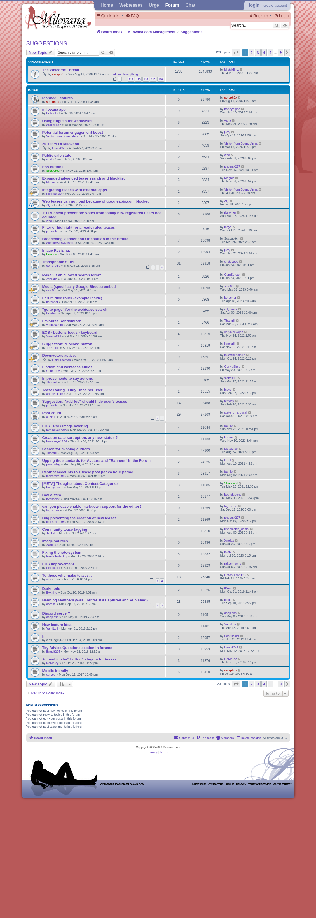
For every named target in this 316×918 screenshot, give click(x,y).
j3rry (227, 132)
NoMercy (52, 663)
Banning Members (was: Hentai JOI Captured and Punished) (95, 600)
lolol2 (227, 552)
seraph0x (58, 74)
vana (227, 120)
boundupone (232, 494)
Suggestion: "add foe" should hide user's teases (84, 401)
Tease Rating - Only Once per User (72, 390)
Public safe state (56, 155)
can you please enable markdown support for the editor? (92, 506)
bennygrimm (54, 487)
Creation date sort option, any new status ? (80, 437)
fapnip (228, 425)
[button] (236, 52)
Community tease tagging (64, 529)
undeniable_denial (236, 529)
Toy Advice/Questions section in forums (77, 648)
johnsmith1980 (56, 475)
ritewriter (230, 212)
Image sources (55, 541)
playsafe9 (52, 231)
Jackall (51, 533)
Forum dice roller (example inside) (72, 298)
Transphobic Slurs (58, 262)
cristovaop (231, 261)
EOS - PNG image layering (65, 426)
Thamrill (229, 320)
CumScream (232, 274)
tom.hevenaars (56, 430)
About (229, 784)
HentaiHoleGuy (56, 556)
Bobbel (51, 113)
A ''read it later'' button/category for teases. (80, 659)
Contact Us (215, 784)
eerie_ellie (53, 265)
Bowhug (51, 313)
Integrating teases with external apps (74, 190)
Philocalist (53, 567)
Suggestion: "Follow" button (67, 344)
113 (138, 79)
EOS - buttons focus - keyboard (69, 332)
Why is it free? (282, 784)
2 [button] (251, 52)
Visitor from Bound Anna (62, 136)
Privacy (241, 784)
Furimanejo (54, 193)
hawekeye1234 (56, 441)
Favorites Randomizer (61, 321)
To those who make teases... (67, 575)
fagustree (52, 510)
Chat (191, 5)
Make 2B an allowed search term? (71, 275)
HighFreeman (61, 359)
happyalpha (232, 109)
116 (160, 79)
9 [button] (281, 52)
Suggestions (46, 43)
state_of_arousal (235, 412)
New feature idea (57, 625)
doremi (51, 604)
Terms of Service (259, 784)
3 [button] (258, 52)
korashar (52, 301)
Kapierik (229, 343)
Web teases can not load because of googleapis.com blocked (96, 201)
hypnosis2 (53, 498)
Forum (172, 5)
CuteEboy (53, 370)
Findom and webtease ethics (67, 367)
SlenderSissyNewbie (60, 242)
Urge (154, 5)
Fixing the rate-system (61, 552)
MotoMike (231, 448)
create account (275, 5)
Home (106, 5)
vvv (48, 579)
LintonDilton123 (234, 575)
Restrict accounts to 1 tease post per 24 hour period (88, 472)
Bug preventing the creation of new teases (79, 518)
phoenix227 (232, 166)
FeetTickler (231, 636)
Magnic (51, 182)
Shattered (53, 170)
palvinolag (53, 464)
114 (146, 79)
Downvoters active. (59, 355)
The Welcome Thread (60, 70)
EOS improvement (58, 564)
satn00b (51, 290)
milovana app (54, 109)
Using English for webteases (67, 121)
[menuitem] (132, 16)
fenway (229, 401)
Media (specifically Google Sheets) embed (79, 286)
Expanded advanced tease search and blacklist (83, 178)
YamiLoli (52, 628)
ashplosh (52, 617)
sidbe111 (230, 378)
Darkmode (51, 588)
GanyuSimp (232, 366)
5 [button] (270, 52)
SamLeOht (53, 336)
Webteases (130, 5)
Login (254, 5)
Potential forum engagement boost (72, 132)
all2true (51, 416)
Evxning (51, 592)
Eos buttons (53, 167)
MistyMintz (231, 69)
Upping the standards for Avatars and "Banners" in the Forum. (97, 460)
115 (153, 79)
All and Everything (125, 74)
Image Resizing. (56, 250)
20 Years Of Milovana (60, 144)
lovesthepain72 (234, 355)
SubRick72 (54, 124)
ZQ (48, 205)
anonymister (54, 393)
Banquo (51, 254)
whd (49, 159)
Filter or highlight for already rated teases (78, 227)
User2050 (58, 148)
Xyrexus (51, 278)
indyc (227, 227)
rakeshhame (232, 563)
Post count (51, 413)
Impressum (199, 784)
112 (131, 79)
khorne (229, 437)
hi (44, 636)
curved (50, 674)
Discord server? (56, 613)
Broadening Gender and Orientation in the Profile (85, 239)
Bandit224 (53, 651)
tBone (228, 588)
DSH (227, 460)
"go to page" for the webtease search (74, 309)
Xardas (51, 544)
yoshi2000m (54, 324)
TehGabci (52, 347)
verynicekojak (233, 332)
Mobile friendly (55, 671)
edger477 (230, 309)
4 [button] (264, 52)
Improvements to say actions (67, 378)
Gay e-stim (51, 495)
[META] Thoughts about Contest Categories (80, 483)
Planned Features (57, 98)
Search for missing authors (66, 449)
